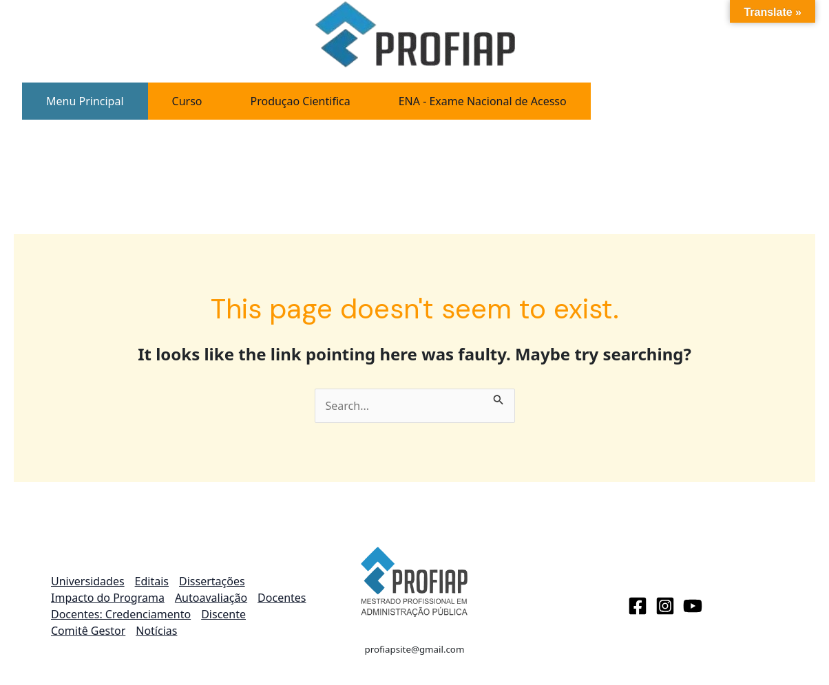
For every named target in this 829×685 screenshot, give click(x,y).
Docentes (282, 597)
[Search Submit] (498, 397)
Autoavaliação (211, 597)
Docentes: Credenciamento (121, 614)
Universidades (88, 581)
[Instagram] (665, 606)
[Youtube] (692, 606)
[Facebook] (637, 606)
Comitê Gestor (88, 630)
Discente (223, 614)
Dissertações (212, 581)
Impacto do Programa (108, 597)
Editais (152, 581)
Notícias (156, 630)
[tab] (85, 101)
